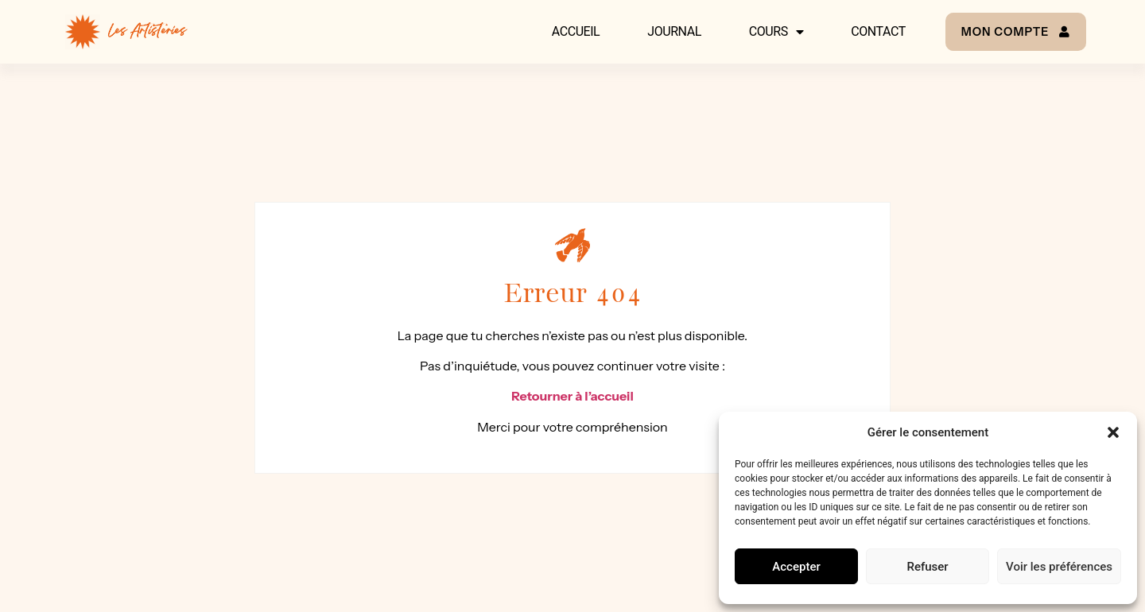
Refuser (927, 567)
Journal (674, 31)
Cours (776, 32)
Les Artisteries (147, 32)
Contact (878, 31)
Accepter (796, 567)
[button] (1113, 432)
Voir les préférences (1059, 567)
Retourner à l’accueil (572, 396)
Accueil (576, 31)
